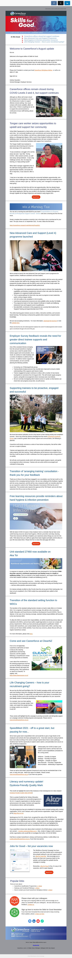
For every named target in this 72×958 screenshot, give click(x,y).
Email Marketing (31, 956)
